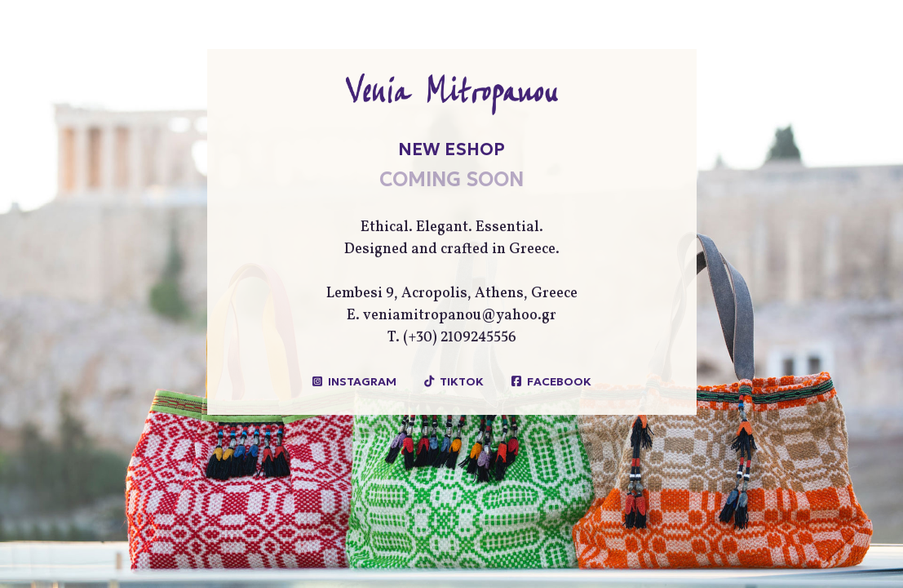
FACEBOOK (559, 381)
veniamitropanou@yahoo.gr (459, 315)
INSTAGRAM (362, 381)
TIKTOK (462, 381)
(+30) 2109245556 (459, 337)
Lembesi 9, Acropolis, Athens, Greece (452, 293)
